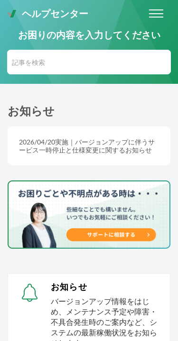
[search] (89, 62)
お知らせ (69, 286)
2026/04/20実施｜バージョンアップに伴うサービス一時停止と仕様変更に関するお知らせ (87, 145)
